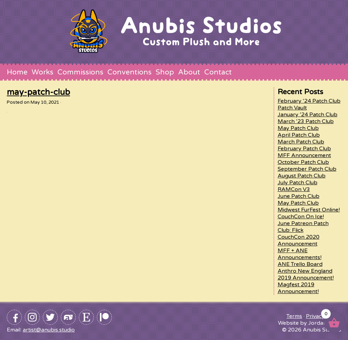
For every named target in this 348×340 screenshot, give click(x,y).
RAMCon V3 (294, 189)
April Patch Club (299, 135)
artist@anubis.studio (49, 329)
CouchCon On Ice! (301, 216)
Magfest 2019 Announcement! (298, 288)
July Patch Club (297, 182)
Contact (218, 72)
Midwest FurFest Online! (309, 209)
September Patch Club (307, 169)
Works (42, 72)
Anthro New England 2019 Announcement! (306, 274)
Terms (294, 316)
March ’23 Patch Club (306, 121)
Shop (165, 72)
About (189, 72)
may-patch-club (38, 92)
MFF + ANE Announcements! (299, 254)
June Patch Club (298, 196)
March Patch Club (301, 141)
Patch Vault (292, 107)
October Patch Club (303, 162)
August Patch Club (302, 175)
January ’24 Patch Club (307, 114)
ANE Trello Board (300, 264)
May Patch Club (298, 128)
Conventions (129, 72)
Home (17, 72)
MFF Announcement (304, 155)
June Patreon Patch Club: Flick (303, 227)
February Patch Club (304, 148)
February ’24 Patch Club (309, 101)
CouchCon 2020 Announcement (298, 240)
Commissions (80, 72)
